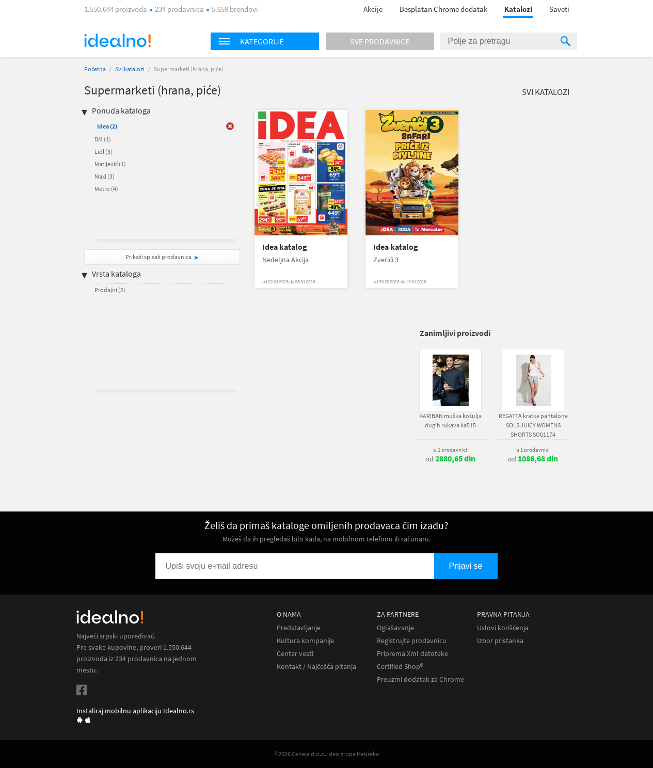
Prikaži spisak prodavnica (158, 257)
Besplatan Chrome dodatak (443, 9)
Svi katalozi (130, 69)
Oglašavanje (395, 627)
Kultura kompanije (305, 640)
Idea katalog (284, 247)
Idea (107, 126)
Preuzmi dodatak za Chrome (420, 679)
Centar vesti (295, 653)
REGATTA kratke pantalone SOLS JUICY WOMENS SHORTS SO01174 (533, 425)
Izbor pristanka (500, 640)
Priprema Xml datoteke (412, 653)
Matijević (110, 164)
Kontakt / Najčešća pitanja (316, 666)
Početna (95, 69)
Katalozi (518, 9)
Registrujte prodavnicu (412, 640)
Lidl (103, 151)
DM (102, 139)
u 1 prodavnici (450, 449)
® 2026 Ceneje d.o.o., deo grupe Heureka (327, 754)
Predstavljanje (299, 627)
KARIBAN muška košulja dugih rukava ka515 (450, 420)
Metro (106, 189)
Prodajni (109, 290)
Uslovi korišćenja (503, 627)
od (450, 458)
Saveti (559, 9)
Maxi (104, 176)
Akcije (373, 9)
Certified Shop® (400, 666)
